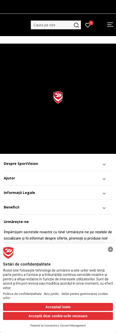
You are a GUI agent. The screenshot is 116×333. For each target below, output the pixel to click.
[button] (56, 25)
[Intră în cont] (88, 25)
